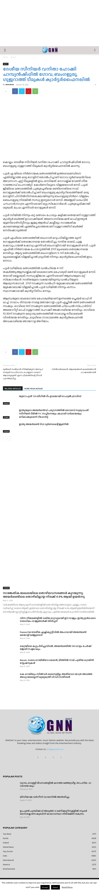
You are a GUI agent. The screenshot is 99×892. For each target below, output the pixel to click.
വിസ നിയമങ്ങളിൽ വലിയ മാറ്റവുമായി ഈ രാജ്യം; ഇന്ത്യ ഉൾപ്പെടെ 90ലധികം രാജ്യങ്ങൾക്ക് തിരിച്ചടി (58, 619)
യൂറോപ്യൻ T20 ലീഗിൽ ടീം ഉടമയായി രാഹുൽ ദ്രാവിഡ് (50, 396)
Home (5, 57)
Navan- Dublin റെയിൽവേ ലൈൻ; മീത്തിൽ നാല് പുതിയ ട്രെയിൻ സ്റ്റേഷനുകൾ (57, 661)
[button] (5, 50)
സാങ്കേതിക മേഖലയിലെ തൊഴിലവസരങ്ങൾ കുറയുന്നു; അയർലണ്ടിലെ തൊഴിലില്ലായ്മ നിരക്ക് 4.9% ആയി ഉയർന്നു (44, 595)
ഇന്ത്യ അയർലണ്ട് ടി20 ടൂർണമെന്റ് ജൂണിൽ (44, 424)
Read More (67, 887)
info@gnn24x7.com (55, 749)
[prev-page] (5, 438)
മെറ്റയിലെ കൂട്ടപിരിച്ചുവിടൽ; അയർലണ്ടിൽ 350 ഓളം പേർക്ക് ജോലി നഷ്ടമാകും (56, 647)
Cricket (6, 417)
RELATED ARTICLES (13, 388)
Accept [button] (45, 887)
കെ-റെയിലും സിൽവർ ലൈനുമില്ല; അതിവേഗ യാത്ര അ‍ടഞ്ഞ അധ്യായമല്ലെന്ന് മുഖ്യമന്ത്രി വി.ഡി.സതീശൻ (56, 675)
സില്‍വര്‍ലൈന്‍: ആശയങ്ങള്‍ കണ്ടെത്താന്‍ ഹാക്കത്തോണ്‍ (74, 371)
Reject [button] (55, 887)
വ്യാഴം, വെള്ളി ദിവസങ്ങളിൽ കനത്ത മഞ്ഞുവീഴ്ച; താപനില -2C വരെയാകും (55, 784)
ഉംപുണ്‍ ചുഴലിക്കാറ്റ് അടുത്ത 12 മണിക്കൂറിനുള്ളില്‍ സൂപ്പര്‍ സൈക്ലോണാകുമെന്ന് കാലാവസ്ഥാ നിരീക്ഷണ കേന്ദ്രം (53, 812)
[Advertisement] (49, 24)
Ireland (6, 403)
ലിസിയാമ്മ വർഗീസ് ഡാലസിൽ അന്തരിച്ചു (44, 797)
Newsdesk (10, 84)
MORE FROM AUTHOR (33, 388)
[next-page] (9, 438)
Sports (13, 57)
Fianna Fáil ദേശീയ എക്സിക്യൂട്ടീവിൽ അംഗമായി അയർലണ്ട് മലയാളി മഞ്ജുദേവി (53, 633)
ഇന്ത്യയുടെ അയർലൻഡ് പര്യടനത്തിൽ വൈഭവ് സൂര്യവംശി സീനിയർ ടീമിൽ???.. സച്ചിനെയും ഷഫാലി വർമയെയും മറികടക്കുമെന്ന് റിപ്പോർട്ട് (54, 413)
